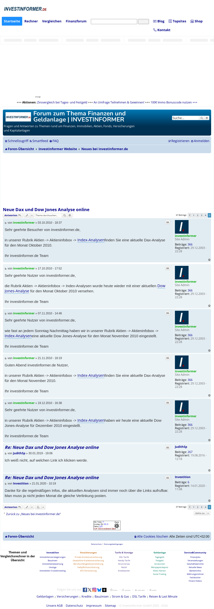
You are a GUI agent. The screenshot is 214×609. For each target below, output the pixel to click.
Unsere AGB (54, 606)
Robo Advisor (159, 570)
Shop (197, 21)
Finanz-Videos (195, 580)
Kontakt (161, 30)
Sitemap (110, 606)
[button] (189, 215)
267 (190, 452)
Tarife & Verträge (124, 552)
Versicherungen (88, 552)
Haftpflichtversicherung (88, 567)
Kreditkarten (124, 570)
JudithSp (181, 447)
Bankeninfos (195, 570)
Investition (183, 477)
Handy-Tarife (124, 560)
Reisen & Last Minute (163, 596)
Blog (158, 21)
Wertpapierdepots (159, 567)
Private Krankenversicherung (88, 557)
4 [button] (205, 215)
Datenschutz (74, 606)
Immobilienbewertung (52, 563)
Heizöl (124, 567)
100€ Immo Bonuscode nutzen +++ (174, 102)
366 (190, 244)
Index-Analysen (90, 239)
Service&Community (195, 552)
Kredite (86, 596)
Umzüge (52, 567)
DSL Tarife (139, 596)
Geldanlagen (45, 596)
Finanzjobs (195, 557)
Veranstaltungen (195, 560)
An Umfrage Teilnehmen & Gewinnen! (119, 102)
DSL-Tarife (124, 557)
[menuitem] (38, 141)
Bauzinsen (52, 560)
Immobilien (52, 552)
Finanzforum (76, 21)
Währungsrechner (195, 574)
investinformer (185, 236)
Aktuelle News (195, 567)
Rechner (31, 21)
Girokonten (159, 563)
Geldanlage (160, 552)
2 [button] (197, 215)
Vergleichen (51, 21)
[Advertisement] (107, 180)
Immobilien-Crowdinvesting (53, 570)
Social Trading (159, 574)
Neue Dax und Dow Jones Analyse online (46, 209)
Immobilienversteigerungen (53, 557)
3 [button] (201, 215)
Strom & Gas (124, 563)
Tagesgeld (159, 557)
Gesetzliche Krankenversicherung (88, 560)
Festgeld (159, 560)
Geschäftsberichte (195, 563)
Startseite (12, 21)
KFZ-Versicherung (88, 570)
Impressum (94, 606)
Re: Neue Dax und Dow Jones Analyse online (52, 447)
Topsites (177, 21)
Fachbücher (195, 577)
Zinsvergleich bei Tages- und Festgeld (62, 102)
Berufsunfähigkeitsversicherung (88, 563)
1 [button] (193, 215)
